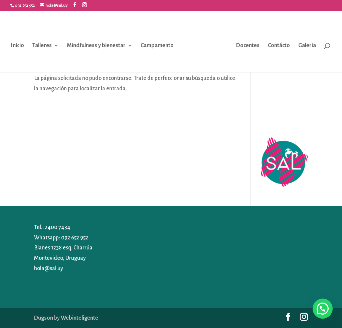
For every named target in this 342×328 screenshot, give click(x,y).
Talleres (42, 45)
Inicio (17, 45)
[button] (323, 309)
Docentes (248, 45)
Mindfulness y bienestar (96, 45)
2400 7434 (57, 227)
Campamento (157, 45)
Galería (307, 45)
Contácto (279, 45)
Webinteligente (79, 318)
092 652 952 (74, 238)
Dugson (43, 318)
